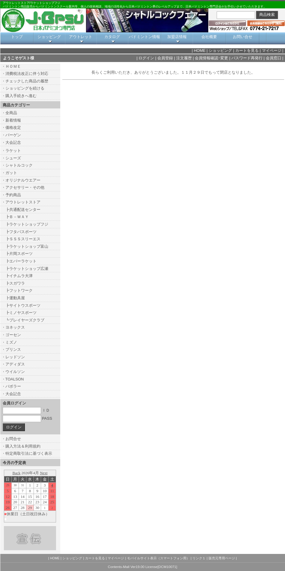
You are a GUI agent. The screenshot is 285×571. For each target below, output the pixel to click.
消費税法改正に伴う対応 (26, 73)
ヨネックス (15, 327)
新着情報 (13, 120)
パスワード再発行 (247, 58)
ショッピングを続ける (24, 88)
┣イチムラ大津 (19, 276)
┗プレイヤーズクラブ (24, 320)
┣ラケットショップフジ (26, 224)
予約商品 (13, 195)
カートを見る (247, 50)
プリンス (13, 349)
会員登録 (165, 58)
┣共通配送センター (22, 209)
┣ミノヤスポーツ (21, 312)
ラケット (13, 150)
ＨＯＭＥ (13, 66)
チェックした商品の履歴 (26, 81)
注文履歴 (184, 58)
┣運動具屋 (15, 298)
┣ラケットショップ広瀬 (26, 268)
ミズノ (11, 342)
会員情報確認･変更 (211, 58)
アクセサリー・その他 (24, 187)
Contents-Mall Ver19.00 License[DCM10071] (142, 567)
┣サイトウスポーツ (22, 305)
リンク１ (199, 558)
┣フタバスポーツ (21, 231)
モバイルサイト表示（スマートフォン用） (158, 558)
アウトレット (80, 36)
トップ (17, 36)
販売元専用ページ (222, 558)
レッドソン (15, 357)
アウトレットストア (22, 202)
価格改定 (13, 127)
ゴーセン (13, 335)
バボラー (13, 386)
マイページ (271, 50)
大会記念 (13, 142)
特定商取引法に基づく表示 (28, 453)
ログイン (146, 58)
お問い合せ (242, 36)
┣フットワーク (19, 290)
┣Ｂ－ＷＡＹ (17, 216)
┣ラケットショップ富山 (26, 246)
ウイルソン (15, 371)
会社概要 (209, 36)
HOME (200, 50)
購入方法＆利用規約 (22, 446)
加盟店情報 (177, 36)
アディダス (15, 364)
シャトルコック (19, 165)
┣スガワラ (15, 283)
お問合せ (13, 438)
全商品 (11, 113)
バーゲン (13, 135)
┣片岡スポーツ (19, 253)
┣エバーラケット (21, 261)
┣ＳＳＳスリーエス (22, 239)
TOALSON (14, 379)
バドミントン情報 (144, 36)
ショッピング (49, 36)
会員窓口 (273, 58)
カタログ (112, 36)
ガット (11, 172)
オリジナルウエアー (22, 180)
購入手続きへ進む (21, 95)
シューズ (13, 158)
